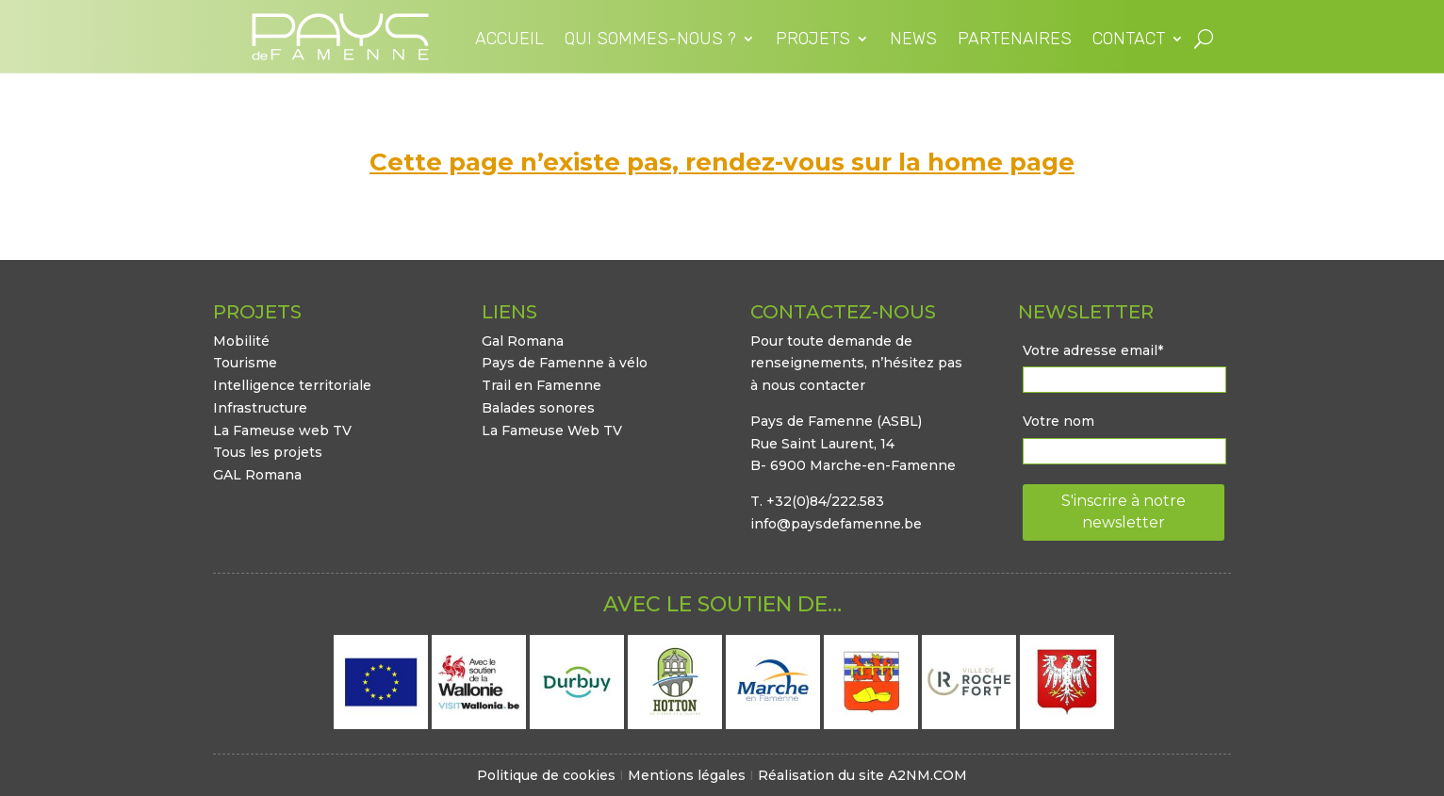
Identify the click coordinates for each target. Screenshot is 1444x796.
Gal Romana (523, 341)
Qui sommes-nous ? (650, 40)
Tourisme (245, 362)
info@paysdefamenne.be (836, 523)
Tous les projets (267, 452)
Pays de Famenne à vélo (565, 362)
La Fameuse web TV (282, 430)
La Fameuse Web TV (552, 430)
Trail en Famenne (541, 385)
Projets (813, 40)
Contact (1128, 40)
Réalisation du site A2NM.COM (862, 775)
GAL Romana (257, 474)
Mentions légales (687, 775)
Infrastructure (260, 407)
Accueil (509, 40)
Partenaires (1015, 40)
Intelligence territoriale (292, 385)
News (913, 40)
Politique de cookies (546, 775)
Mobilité (241, 341)
